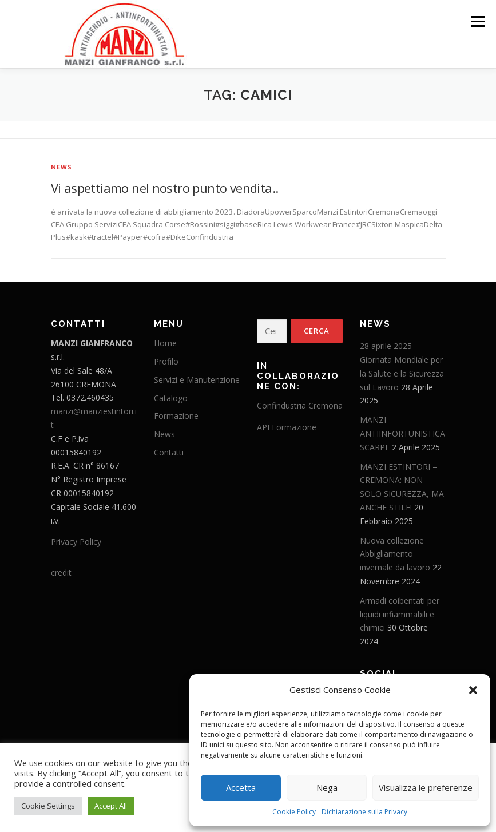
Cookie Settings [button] (48, 806)
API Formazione (286, 426)
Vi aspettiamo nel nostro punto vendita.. (165, 187)
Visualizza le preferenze (426, 787)
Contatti (169, 451)
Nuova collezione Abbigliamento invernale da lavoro (395, 553)
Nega (327, 787)
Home (165, 343)
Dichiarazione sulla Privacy (364, 812)
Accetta (241, 787)
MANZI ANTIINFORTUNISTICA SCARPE (402, 433)
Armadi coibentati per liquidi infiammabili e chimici (399, 614)
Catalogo (171, 397)
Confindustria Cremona (300, 405)
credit (61, 572)
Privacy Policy (76, 541)
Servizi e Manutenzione (197, 379)
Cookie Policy (294, 812)
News (62, 166)
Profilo (166, 360)
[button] (473, 690)
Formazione (176, 415)
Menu (477, 21)
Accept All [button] (110, 806)
